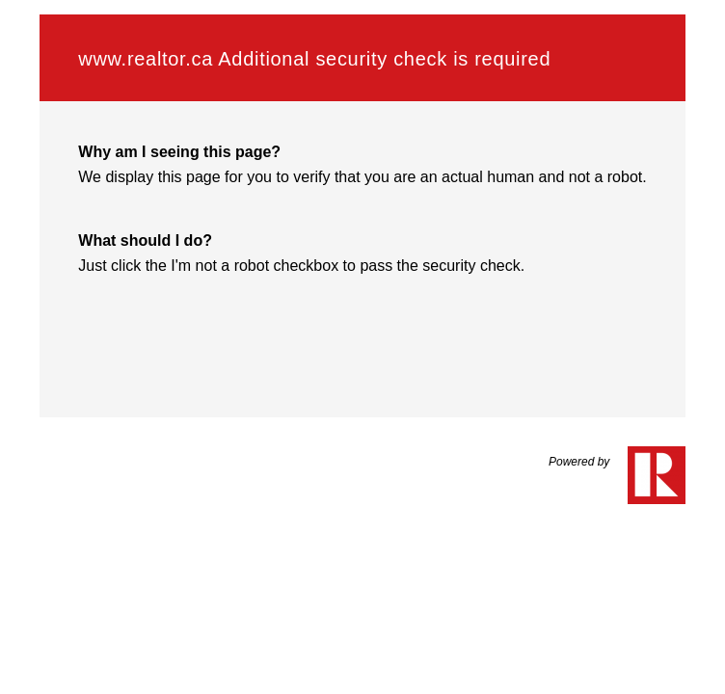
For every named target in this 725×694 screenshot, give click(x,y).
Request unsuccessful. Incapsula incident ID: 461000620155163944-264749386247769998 (362, 347)
